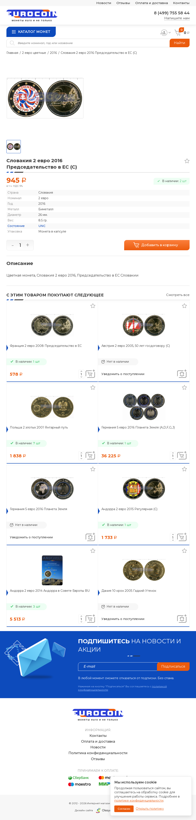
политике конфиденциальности (138, 800)
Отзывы (123, 3)
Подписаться (173, 666)
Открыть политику (150, 809)
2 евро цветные (34, 53)
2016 (53, 53)
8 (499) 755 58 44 (172, 13)
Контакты (181, 3)
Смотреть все (178, 295)
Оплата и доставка (151, 3)
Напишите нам (177, 18)
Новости (103, 3)
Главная (12, 53)
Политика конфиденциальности (98, 753)
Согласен (124, 808)
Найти (179, 43)
